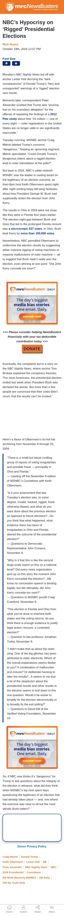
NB (45, 861)
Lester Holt (33, 861)
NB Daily (44, 877)
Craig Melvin (10, 856)
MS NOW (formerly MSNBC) (19, 877)
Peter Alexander (12, 867)
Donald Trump (29, 856)
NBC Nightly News (36, 867)
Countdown (34, 872)
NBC (53, 867)
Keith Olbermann (13, 861)
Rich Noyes (10, 44)
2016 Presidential (13, 872)
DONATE (32, 348)
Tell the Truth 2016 (14, 882)
